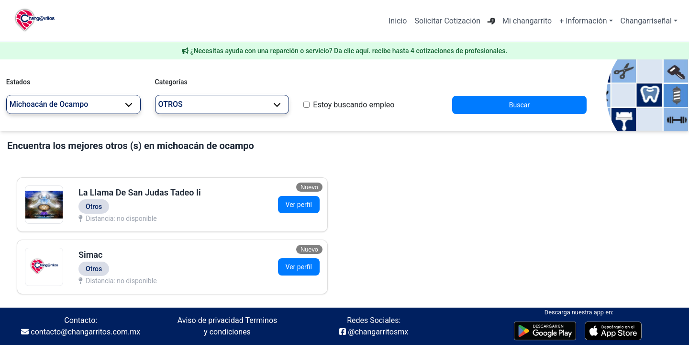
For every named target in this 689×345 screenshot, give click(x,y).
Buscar (519, 105)
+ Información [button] (583, 20)
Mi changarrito (527, 20)
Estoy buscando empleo (353, 104)
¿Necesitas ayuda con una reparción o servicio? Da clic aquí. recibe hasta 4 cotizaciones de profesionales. (349, 51)
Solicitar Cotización (447, 20)
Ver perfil (299, 204)
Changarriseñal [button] (646, 20)
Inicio (398, 20)
